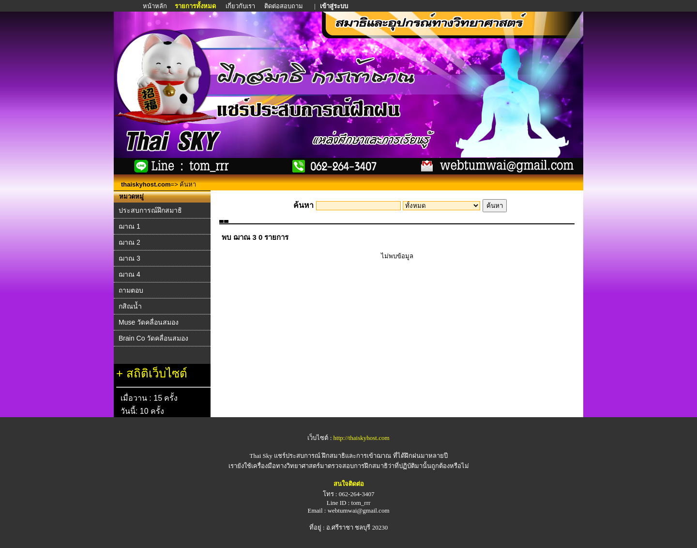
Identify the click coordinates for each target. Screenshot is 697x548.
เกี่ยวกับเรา (240, 6)
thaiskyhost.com (146, 184)
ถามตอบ (131, 290)
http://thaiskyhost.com (361, 437)
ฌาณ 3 (129, 258)
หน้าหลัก (155, 6)
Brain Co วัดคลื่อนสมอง (153, 338)
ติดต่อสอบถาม (284, 6)
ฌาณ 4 (129, 274)
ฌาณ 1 (129, 226)
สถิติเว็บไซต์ (156, 373)
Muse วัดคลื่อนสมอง (149, 322)
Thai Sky (260, 455)
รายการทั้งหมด (195, 6)
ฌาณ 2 (129, 242)
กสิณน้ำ (130, 306)
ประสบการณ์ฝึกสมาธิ (150, 210)
